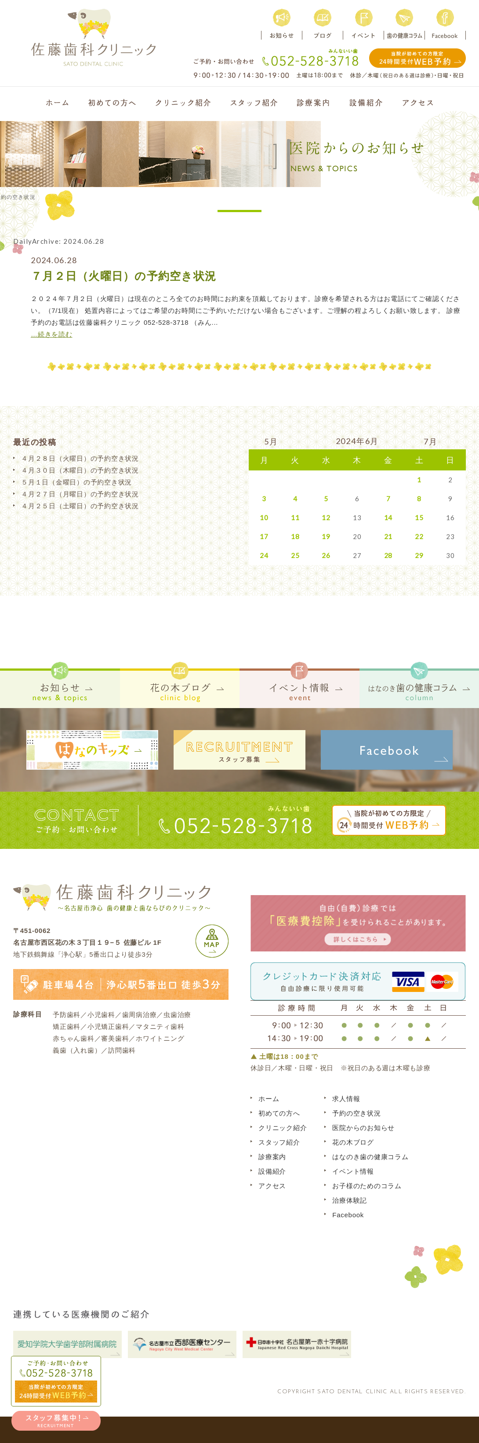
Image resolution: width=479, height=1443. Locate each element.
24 (264, 555)
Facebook (348, 1215)
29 (419, 555)
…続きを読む (52, 334)
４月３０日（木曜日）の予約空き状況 (80, 470)
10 (264, 517)
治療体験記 (349, 1200)
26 (326, 555)
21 (388, 536)
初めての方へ (279, 1113)
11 (295, 517)
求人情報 (346, 1098)
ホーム (268, 1098)
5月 (271, 441)
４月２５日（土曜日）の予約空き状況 (80, 506)
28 (388, 555)
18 (295, 536)
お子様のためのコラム (367, 1186)
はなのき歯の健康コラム (370, 1156)
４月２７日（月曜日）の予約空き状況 (80, 494)
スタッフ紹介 (279, 1142)
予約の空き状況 (356, 1113)
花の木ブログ (353, 1142)
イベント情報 (353, 1171)
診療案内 (272, 1156)
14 (388, 517)
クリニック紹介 (282, 1127)
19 (326, 536)
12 (326, 517)
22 (419, 536)
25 (295, 555)
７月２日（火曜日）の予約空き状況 (123, 276)
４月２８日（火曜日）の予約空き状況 (80, 458)
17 (264, 536)
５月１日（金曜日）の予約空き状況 (76, 482)
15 (419, 517)
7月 (431, 441)
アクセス (272, 1186)
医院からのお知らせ (363, 1127)
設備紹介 (272, 1171)
